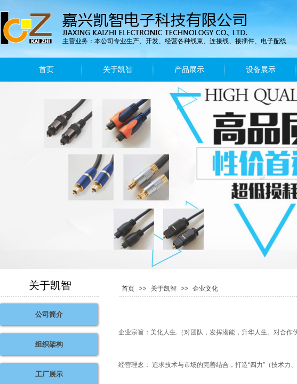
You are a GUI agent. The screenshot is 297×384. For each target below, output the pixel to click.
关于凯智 (118, 70)
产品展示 (189, 70)
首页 (46, 70)
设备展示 (261, 70)
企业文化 (205, 288)
